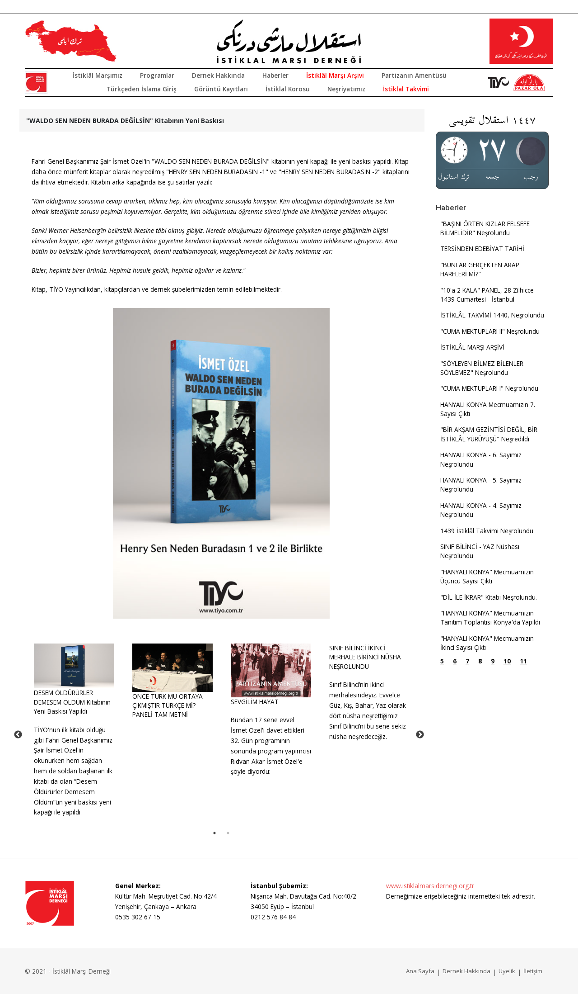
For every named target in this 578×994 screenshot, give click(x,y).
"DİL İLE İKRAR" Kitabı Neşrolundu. (488, 597)
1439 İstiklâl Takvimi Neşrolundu (486, 530)
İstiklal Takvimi (406, 89)
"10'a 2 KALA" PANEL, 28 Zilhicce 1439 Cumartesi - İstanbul (487, 294)
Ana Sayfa (420, 971)
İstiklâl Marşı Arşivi (335, 75)
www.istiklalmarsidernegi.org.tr (430, 885)
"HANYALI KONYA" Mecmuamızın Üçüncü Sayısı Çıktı (487, 576)
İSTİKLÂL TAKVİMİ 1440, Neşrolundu (492, 315)
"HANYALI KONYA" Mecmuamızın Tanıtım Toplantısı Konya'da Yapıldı (490, 617)
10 (507, 661)
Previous (18, 734)
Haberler (275, 75)
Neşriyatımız (346, 89)
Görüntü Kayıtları (221, 89)
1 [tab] (214, 833)
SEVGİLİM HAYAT (255, 701)
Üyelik (507, 971)
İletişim (532, 971)
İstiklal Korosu (288, 89)
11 (523, 661)
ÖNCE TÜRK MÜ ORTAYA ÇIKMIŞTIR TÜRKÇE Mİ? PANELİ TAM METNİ (167, 705)
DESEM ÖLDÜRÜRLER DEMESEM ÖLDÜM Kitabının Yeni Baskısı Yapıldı (72, 701)
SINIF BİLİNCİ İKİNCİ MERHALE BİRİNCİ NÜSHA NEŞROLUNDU (365, 657)
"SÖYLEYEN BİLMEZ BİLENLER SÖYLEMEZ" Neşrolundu (481, 368)
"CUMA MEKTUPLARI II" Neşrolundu (490, 331)
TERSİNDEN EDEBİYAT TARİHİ (482, 248)
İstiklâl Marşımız (97, 75)
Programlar (157, 75)
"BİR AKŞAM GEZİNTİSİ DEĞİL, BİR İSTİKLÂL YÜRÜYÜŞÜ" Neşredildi (488, 434)
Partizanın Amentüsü (414, 75)
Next (420, 734)
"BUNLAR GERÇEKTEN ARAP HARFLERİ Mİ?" (479, 269)
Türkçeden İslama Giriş (142, 89)
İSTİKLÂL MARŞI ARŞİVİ (472, 347)
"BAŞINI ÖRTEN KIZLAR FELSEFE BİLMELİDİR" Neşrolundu (485, 228)
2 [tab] (228, 833)
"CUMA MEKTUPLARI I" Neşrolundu (489, 388)
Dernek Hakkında (218, 75)
